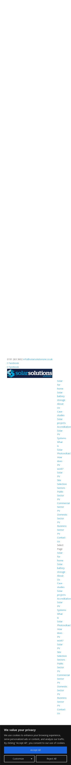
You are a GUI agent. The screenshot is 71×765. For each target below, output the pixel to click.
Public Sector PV (60, 495)
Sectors (61, 487)
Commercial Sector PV (63, 507)
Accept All (35, 750)
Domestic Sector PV (62, 518)
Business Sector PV (61, 529)
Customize (18, 758)
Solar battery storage (61, 396)
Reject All (51, 758)
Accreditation (64, 426)
